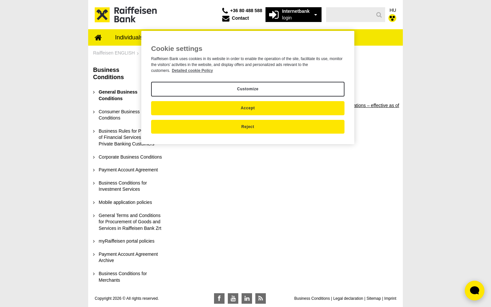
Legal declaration (348, 298)
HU (393, 10)
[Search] (379, 14)
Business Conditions (312, 298)
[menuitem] (98, 38)
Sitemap (373, 298)
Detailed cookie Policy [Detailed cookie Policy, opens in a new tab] (192, 70)
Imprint (390, 298)
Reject (247, 126)
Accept (248, 108)
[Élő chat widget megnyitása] (474, 290)
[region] (247, 87)
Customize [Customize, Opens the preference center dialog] (247, 89)
